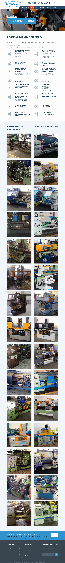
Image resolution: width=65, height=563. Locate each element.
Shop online (41, 7)
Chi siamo (27, 7)
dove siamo (53, 7)
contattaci (54, 535)
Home (23, 7)
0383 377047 (44, 3)
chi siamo (11, 549)
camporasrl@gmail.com (31, 556)
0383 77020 (28, 555)
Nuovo (32, 7)
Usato (36, 7)
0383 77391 (33, 554)
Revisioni (48, 7)
